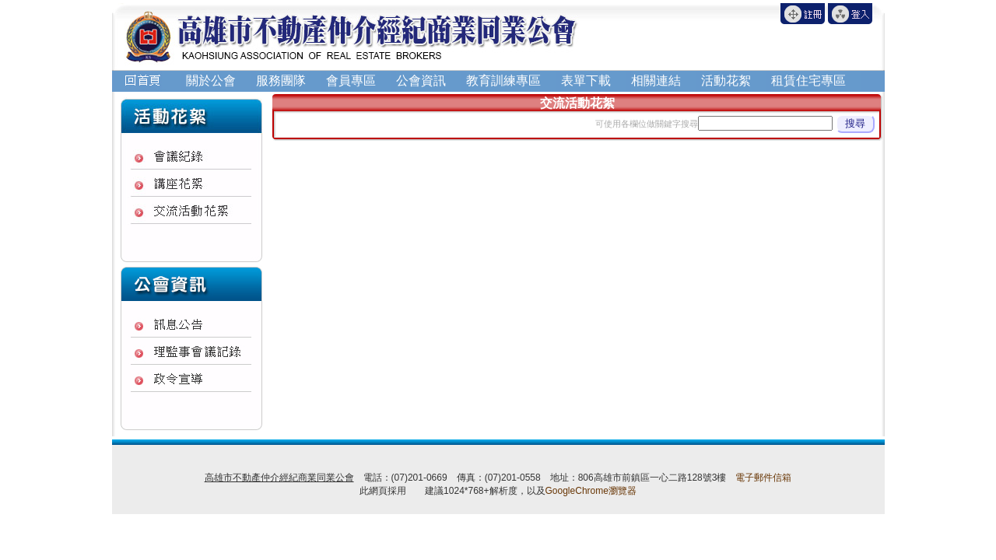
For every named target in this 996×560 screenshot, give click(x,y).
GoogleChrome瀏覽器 (591, 490)
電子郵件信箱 (763, 477)
